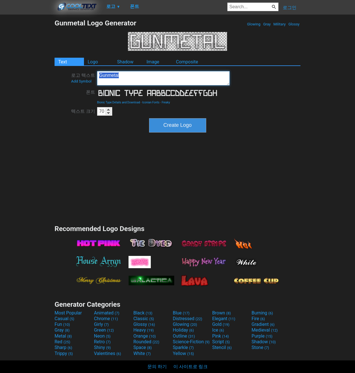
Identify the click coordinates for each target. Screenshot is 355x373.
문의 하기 (157, 366)
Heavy (143, 330)
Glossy (294, 24)
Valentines (107, 353)
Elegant (223, 318)
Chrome (106, 318)
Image (153, 62)
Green (104, 330)
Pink (220, 336)
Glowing (253, 24)
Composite (187, 62)
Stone (260, 347)
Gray (267, 24)
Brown (221, 313)
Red (62, 341)
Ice (218, 330)
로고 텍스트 (83, 78)
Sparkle (183, 347)
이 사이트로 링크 (190, 366)
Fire (258, 318)
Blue (181, 313)
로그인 (289, 7)
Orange (144, 336)
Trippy (64, 353)
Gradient (263, 324)
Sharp (63, 347)
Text (62, 62)
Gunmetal (163, 78)
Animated (106, 313)
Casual (64, 318)
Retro (102, 341)
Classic (143, 318)
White (142, 353)
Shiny (102, 347)
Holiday (183, 330)
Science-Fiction (191, 341)
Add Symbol (81, 81)
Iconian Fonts (150, 102)
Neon (102, 336)
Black (143, 313)
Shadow (125, 62)
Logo (93, 62)
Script (221, 341)
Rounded (146, 341)
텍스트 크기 (83, 111)
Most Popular (68, 313)
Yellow (183, 353)
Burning (262, 313)
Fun (62, 324)
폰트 (90, 92)
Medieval (265, 330)
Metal (63, 336)
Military (279, 24)
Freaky (166, 102)
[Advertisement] (27, 104)
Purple (262, 336)
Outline (184, 336)
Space (142, 347)
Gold (221, 324)
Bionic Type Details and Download (118, 102)
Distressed (187, 318)
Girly (101, 324)
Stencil (222, 347)
